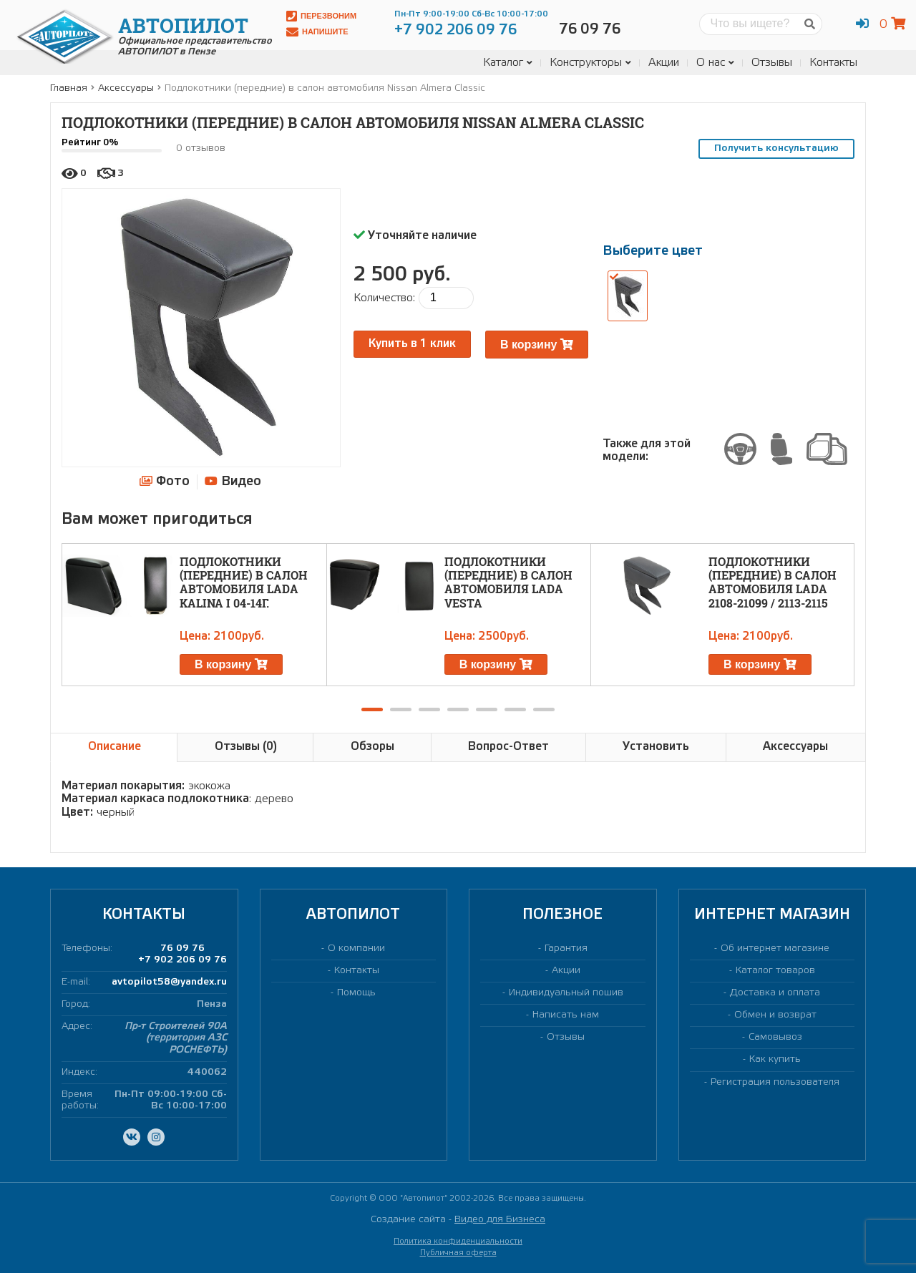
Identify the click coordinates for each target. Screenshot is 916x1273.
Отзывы (771, 62)
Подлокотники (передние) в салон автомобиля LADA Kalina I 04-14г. (244, 582)
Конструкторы (590, 62)
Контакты (833, 62)
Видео (233, 481)
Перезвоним (321, 16)
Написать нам (565, 1015)
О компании (356, 948)
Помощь (356, 993)
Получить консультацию (776, 148)
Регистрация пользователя (775, 1082)
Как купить (775, 1059)
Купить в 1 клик (412, 343)
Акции (663, 62)
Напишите (317, 32)
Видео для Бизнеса (499, 1219)
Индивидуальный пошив (566, 993)
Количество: (384, 298)
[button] (372, 709)
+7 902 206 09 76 (182, 960)
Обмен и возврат (775, 1015)
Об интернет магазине (775, 948)
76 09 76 (182, 948)
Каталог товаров (775, 970)
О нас (715, 62)
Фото (164, 480)
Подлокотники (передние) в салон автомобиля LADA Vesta (508, 582)
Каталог (507, 62)
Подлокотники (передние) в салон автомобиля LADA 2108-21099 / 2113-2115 (772, 582)
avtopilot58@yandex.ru (169, 982)
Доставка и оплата (775, 993)
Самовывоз (775, 1037)
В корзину (536, 344)
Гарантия (566, 948)
